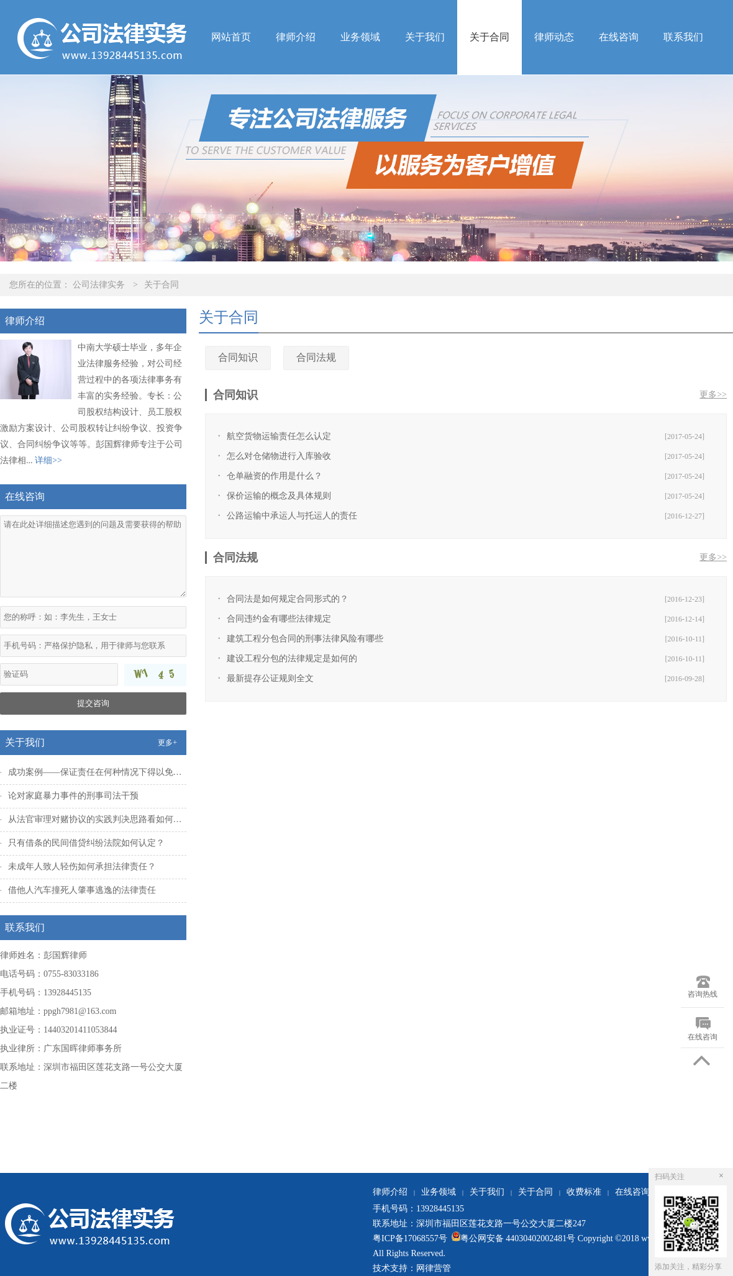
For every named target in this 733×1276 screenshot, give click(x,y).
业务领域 (360, 37)
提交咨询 (93, 703)
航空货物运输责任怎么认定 (279, 436)
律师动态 (554, 37)
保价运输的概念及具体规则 (279, 495)
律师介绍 (296, 37)
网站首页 (231, 37)
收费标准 (584, 1192)
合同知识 (238, 357)
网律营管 (433, 1268)
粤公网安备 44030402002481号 (512, 1238)
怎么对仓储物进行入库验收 (279, 456)
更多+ (167, 742)
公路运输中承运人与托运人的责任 (292, 515)
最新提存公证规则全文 (270, 678)
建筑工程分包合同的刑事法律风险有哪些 (305, 638)
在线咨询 (619, 37)
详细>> (48, 460)
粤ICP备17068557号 (411, 1238)
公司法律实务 (99, 284)
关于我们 (425, 37)
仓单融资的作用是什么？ (274, 476)
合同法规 (316, 357)
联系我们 (683, 37)
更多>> (713, 394)
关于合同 (489, 37)
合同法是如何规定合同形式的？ (287, 599)
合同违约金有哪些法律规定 (279, 618)
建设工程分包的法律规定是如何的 (292, 658)
